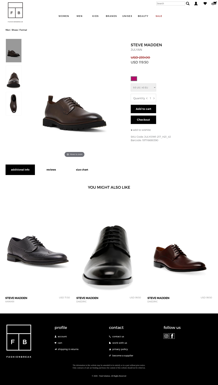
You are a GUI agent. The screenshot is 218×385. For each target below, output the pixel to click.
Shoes (15, 30)
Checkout (143, 119)
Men (8, 30)
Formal (23, 30)
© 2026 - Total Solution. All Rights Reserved (109, 376)
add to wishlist (142, 129)
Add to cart (143, 108)
